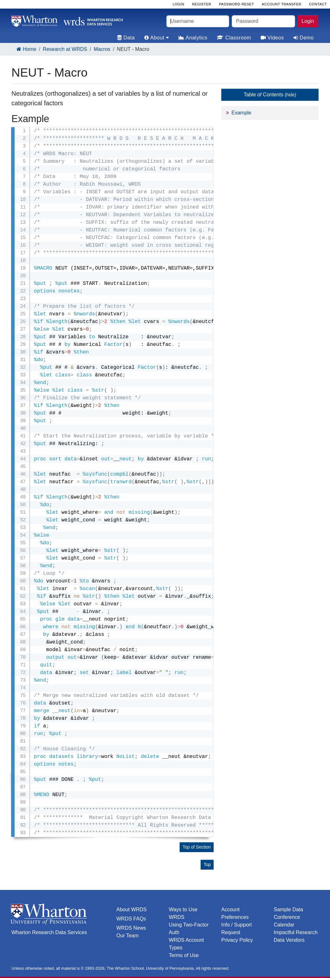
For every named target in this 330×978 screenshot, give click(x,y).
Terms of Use (184, 955)
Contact (318, 4)
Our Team (127, 935)
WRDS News (131, 928)
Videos (272, 37)
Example (241, 112)
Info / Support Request (236, 928)
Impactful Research (296, 932)
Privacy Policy (237, 940)
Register (201, 4)
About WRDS (131, 909)
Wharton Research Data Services (49, 932)
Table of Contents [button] (270, 94)
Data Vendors (289, 940)
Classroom (234, 37)
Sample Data (288, 909)
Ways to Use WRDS (183, 913)
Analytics (192, 37)
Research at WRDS (65, 49)
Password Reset (236, 4)
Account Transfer (281, 4)
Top (207, 864)
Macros (102, 49)
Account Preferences (235, 913)
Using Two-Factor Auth (189, 928)
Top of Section (196, 847)
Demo (303, 37)
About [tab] (156, 37)
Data (126, 37)
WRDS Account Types (186, 943)
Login (308, 21)
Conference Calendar (287, 920)
